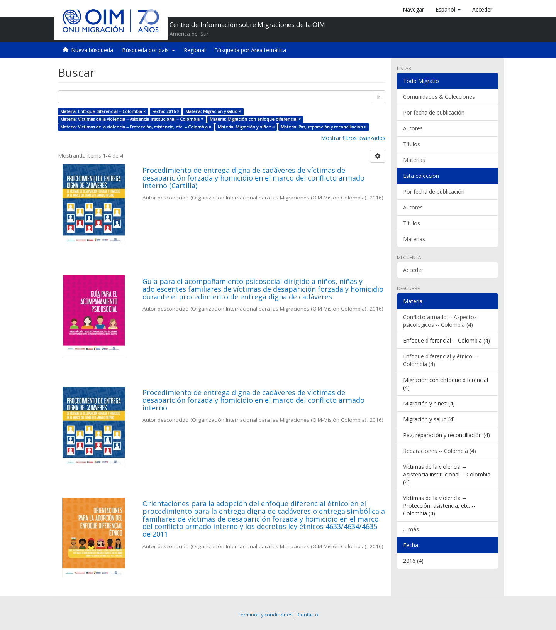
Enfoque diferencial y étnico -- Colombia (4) (440, 360)
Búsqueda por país (148, 50)
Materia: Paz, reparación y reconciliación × (323, 127)
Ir (378, 96)
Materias (414, 160)
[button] (448, 9)
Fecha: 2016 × (165, 111)
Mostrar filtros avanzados (353, 138)
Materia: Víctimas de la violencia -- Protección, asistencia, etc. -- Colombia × (135, 127)
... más (411, 529)
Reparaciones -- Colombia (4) (439, 450)
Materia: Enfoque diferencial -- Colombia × (103, 111)
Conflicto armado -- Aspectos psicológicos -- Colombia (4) (440, 320)
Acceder (413, 270)
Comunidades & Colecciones (439, 96)
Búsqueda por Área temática (250, 50)
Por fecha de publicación (433, 112)
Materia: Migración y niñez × (246, 127)
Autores (413, 128)
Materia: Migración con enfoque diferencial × (255, 119)
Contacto (308, 614)
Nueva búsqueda (92, 50)
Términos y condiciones (265, 614)
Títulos (411, 144)
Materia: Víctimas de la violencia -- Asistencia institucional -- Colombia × (131, 119)
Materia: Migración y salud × (213, 111)
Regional (194, 50)
